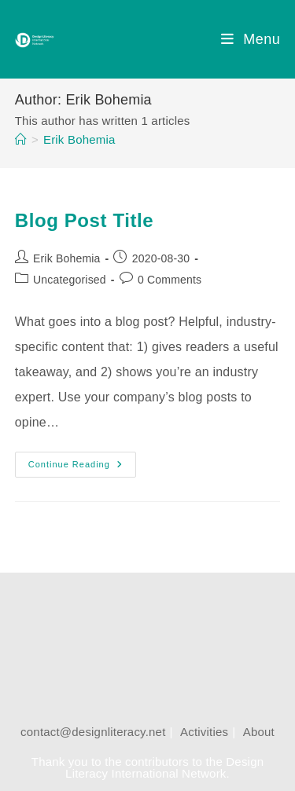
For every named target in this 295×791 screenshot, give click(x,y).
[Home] (21, 139)
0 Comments (169, 279)
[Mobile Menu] (250, 39)
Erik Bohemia (79, 139)
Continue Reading (81, 468)
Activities (204, 731)
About (259, 731)
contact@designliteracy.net (92, 731)
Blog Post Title (84, 220)
